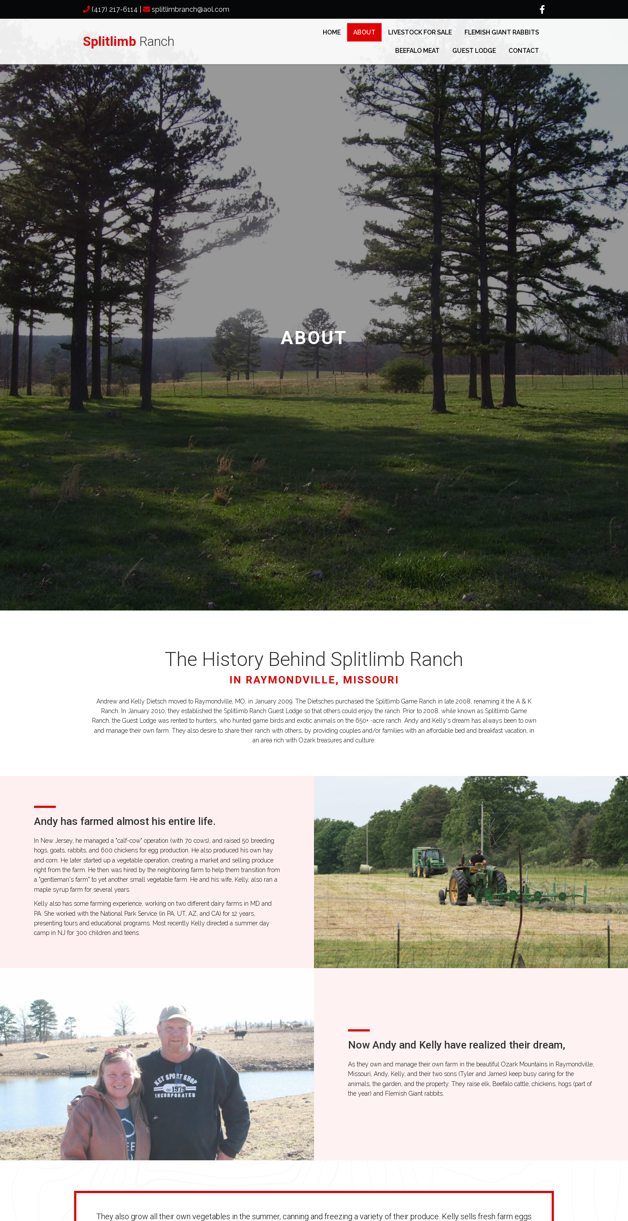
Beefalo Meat (417, 50)
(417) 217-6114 (115, 9)
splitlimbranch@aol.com (190, 9)
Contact (524, 50)
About (364, 32)
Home (332, 32)
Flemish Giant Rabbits (501, 32)
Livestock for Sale (420, 32)
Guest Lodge (474, 50)
